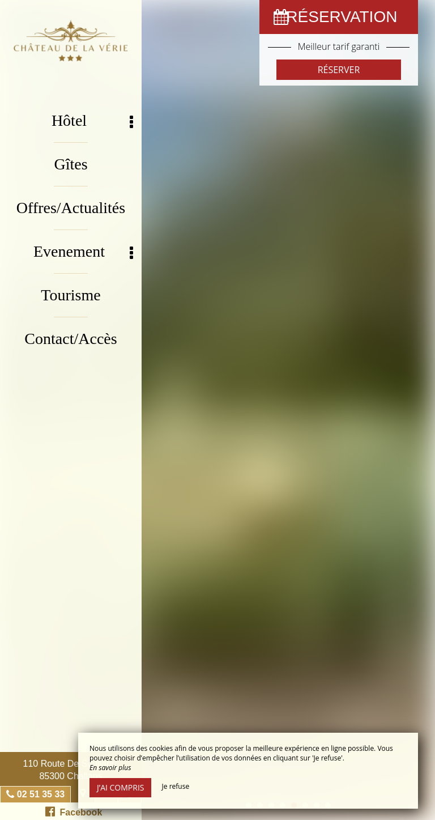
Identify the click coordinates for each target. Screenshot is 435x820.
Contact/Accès (70, 338)
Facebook (74, 811)
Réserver (339, 69)
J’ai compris (120, 787)
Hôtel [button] (92, 121)
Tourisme (70, 295)
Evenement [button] (83, 252)
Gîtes (70, 164)
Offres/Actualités (70, 207)
